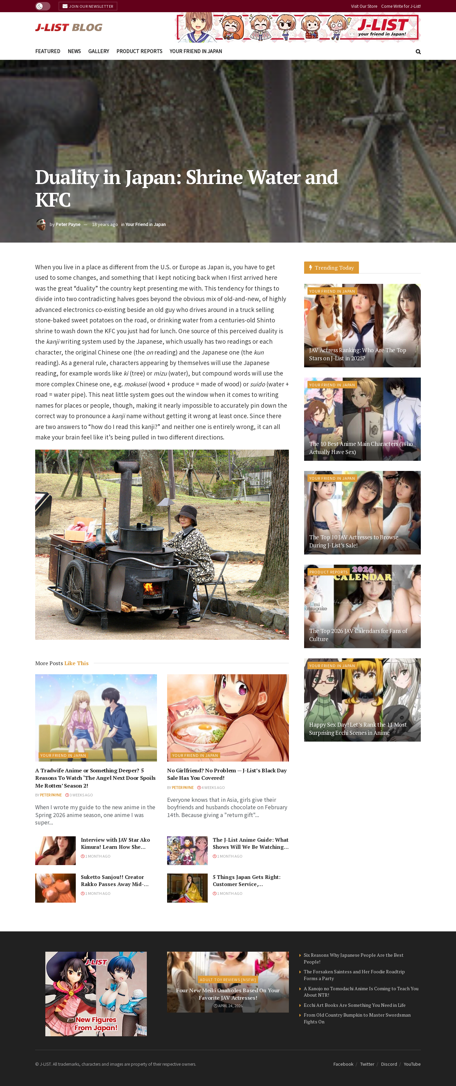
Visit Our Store (364, 6)
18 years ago (105, 224)
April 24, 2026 (228, 1005)
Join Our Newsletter (88, 6)
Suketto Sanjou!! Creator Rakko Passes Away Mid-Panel (112, 884)
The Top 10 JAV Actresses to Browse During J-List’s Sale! (353, 541)
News (74, 51)
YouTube (412, 1064)
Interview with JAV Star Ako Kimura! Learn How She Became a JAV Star (115, 846)
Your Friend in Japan (196, 51)
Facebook (344, 1064)
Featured (47, 51)
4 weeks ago (211, 787)
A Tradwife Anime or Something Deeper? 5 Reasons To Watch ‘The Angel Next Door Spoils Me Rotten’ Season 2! (95, 778)
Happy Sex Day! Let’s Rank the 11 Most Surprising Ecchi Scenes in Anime (358, 729)
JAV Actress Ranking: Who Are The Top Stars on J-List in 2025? (357, 354)
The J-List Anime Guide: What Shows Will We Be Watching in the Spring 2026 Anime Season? (251, 850)
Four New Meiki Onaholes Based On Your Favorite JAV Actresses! (228, 994)
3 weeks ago (79, 794)
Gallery (98, 51)
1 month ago (96, 856)
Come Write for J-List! (401, 6)
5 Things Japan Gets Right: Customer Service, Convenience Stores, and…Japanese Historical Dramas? (249, 888)
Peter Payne (68, 224)
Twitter (367, 1064)
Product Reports (139, 51)
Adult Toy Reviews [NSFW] (228, 979)
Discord (389, 1064)
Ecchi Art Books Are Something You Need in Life (355, 1005)
